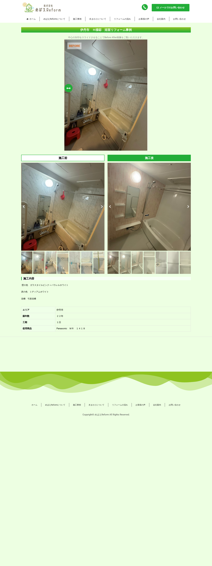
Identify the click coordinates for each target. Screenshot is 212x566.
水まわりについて (97, 19)
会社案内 (161, 19)
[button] (24, 206)
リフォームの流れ (122, 19)
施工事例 (77, 19)
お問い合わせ (179, 19)
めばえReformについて (54, 19)
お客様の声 (144, 19)
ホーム (32, 19)
